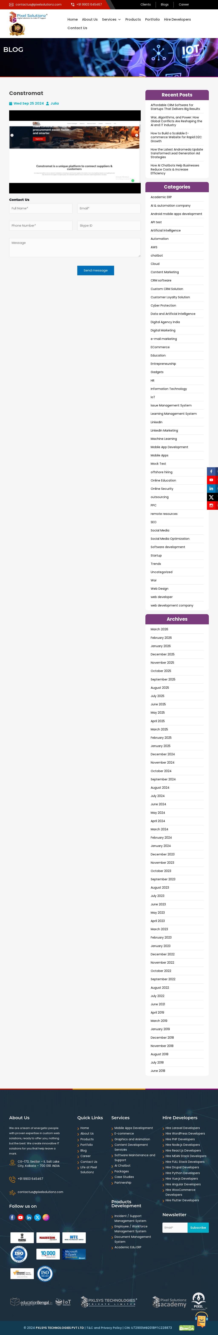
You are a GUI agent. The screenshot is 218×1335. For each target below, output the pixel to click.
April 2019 (157, 1012)
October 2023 (161, 871)
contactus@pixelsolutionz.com (41, 1192)
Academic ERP (161, 197)
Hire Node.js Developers (183, 1145)
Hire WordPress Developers (185, 1133)
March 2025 (159, 729)
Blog (83, 1150)
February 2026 (161, 638)
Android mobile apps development (176, 214)
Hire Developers (177, 19)
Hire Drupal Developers (182, 1167)
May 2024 (158, 813)
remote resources (164, 514)
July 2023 (157, 896)
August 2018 (159, 1054)
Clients (146, 5)
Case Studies (124, 1177)
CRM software (161, 280)
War (154, 580)
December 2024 (163, 754)
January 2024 (161, 846)
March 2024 (159, 829)
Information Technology (169, 389)
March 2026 (159, 629)
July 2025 (157, 696)
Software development (168, 547)
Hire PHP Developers (180, 1139)
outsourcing (160, 497)
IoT (153, 397)
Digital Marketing (163, 330)
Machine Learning (164, 439)
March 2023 (159, 929)
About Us (90, 19)
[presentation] (35, 275)
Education (158, 355)
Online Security (162, 489)
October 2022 (161, 971)
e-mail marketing (164, 339)
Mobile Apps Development (134, 1128)
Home (72, 19)
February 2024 (161, 837)
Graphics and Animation (133, 1139)
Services (111, 19)
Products (133, 19)
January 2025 (161, 746)
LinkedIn (156, 422)
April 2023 (158, 921)
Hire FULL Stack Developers (185, 1162)
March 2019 (159, 1021)
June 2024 (158, 804)
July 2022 (157, 996)
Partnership (123, 1182)
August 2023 (160, 887)
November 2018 (162, 1046)
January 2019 (160, 1029)
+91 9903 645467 (30, 1179)
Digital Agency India (165, 322)
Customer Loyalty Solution (170, 297)
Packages (122, 1171)
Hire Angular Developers (183, 1184)
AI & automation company (171, 205)
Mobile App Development (169, 447)
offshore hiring (161, 472)
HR (152, 380)
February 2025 (161, 738)
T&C (89, 1328)
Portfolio (152, 19)
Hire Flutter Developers (182, 1200)
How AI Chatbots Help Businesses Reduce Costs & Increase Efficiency (175, 169)
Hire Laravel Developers (183, 1128)
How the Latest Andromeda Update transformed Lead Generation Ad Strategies (177, 153)
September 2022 (163, 979)
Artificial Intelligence (166, 230)
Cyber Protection (163, 305)
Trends (156, 564)
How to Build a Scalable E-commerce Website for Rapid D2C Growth (176, 137)
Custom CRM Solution (167, 289)
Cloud (155, 264)
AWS (154, 247)
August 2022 (160, 988)
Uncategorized (161, 572)
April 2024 (158, 821)
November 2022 (162, 962)
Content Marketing (165, 272)
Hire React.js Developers (183, 1150)
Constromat (26, 93)
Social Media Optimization (170, 539)
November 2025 (162, 662)
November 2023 (162, 863)
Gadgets (157, 372)
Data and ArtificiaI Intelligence (173, 314)
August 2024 (160, 787)
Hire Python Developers (183, 1173)
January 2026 (161, 646)
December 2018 (162, 1037)
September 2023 (163, 879)
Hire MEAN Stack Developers (186, 1156)
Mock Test (158, 464)
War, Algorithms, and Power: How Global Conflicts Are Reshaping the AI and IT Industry (176, 121)
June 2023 (158, 904)
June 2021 (158, 1004)
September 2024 (163, 779)
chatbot (157, 255)
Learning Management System (174, 414)
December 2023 (163, 854)
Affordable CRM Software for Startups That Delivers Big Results (175, 107)
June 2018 (158, 1071)
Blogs (165, 5)
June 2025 (158, 704)
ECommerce (160, 347)
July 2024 (158, 796)
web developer (162, 597)
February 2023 (161, 937)
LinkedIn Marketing (164, 430)
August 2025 (160, 688)
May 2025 (158, 712)
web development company (172, 605)
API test (156, 222)
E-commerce (125, 1133)
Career (184, 5)
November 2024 (163, 762)
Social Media (160, 530)
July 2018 (157, 1062)
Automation (160, 239)
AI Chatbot (123, 1165)
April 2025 (158, 721)
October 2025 (161, 671)
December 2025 (163, 654)
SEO (153, 522)
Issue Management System (171, 405)
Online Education (163, 480)
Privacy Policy (111, 1328)
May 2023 (158, 912)
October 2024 (161, 771)
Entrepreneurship (163, 364)
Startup (156, 555)
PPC (153, 505)
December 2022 (163, 954)
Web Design (159, 589)
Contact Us (77, 28)
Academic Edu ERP (128, 1247)
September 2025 (163, 679)
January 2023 (161, 946)
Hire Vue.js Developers (182, 1178)
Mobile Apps (159, 455)
